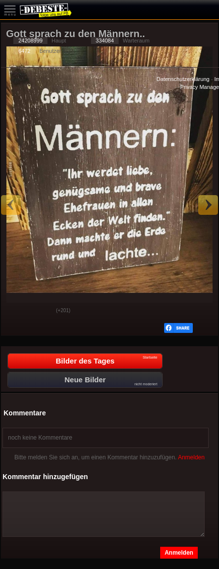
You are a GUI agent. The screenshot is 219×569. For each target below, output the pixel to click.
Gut (16, 311)
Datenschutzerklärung (183, 79)
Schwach (41, 311)
